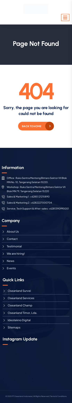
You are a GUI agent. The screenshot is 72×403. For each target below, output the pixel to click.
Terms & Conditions (58, 396)
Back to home (31, 126)
